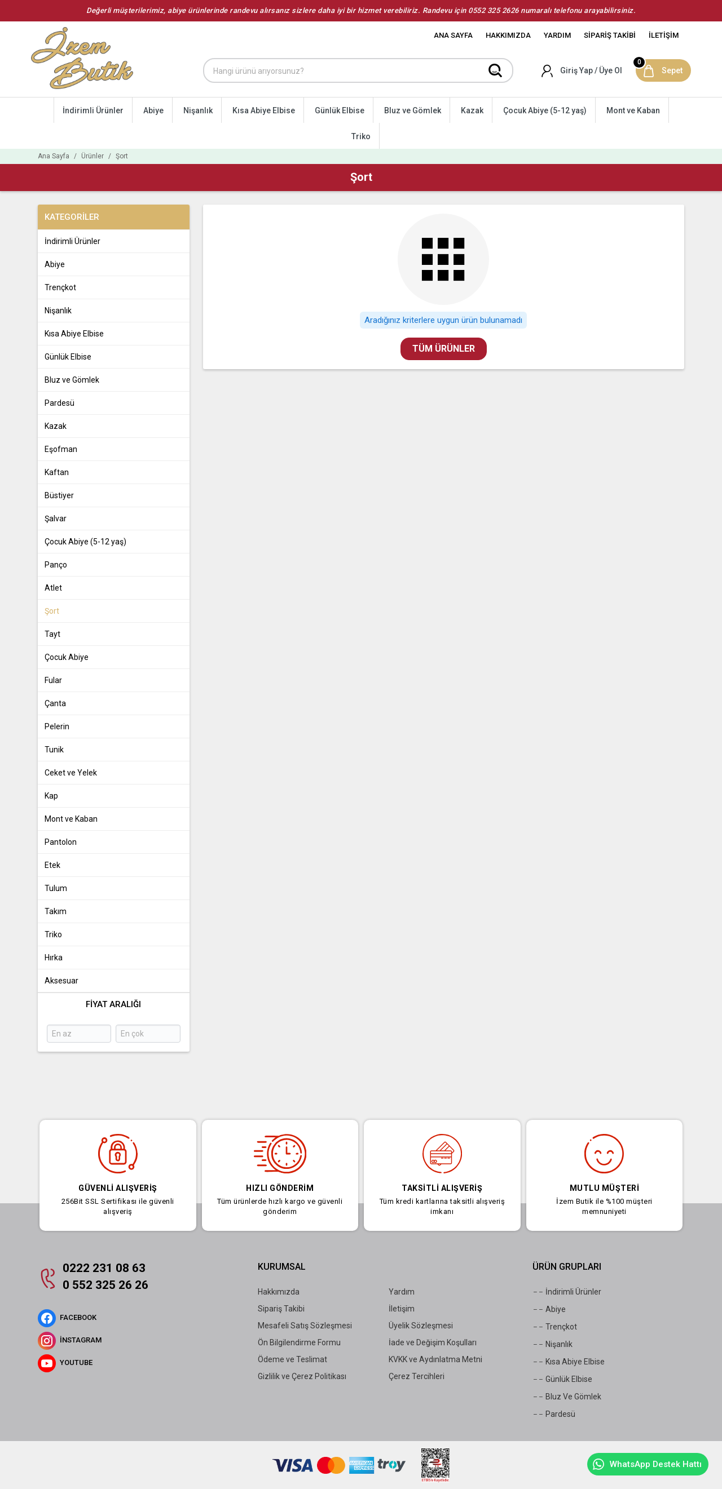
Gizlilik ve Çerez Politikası (302, 1376)
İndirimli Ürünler (566, 1291)
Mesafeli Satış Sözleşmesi (305, 1325)
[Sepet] (663, 70)
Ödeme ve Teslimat (292, 1359)
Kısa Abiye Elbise (568, 1361)
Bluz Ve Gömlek (566, 1396)
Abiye (549, 1309)
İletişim (402, 1308)
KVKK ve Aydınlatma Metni (435, 1359)
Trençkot (554, 1326)
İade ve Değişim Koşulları (433, 1342)
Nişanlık (552, 1344)
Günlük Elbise (562, 1379)
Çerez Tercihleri (416, 1376)
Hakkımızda (279, 1291)
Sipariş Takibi (281, 1308)
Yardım (402, 1291)
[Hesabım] (582, 70)
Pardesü (553, 1414)
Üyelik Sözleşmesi (421, 1325)
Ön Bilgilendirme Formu (299, 1342)
